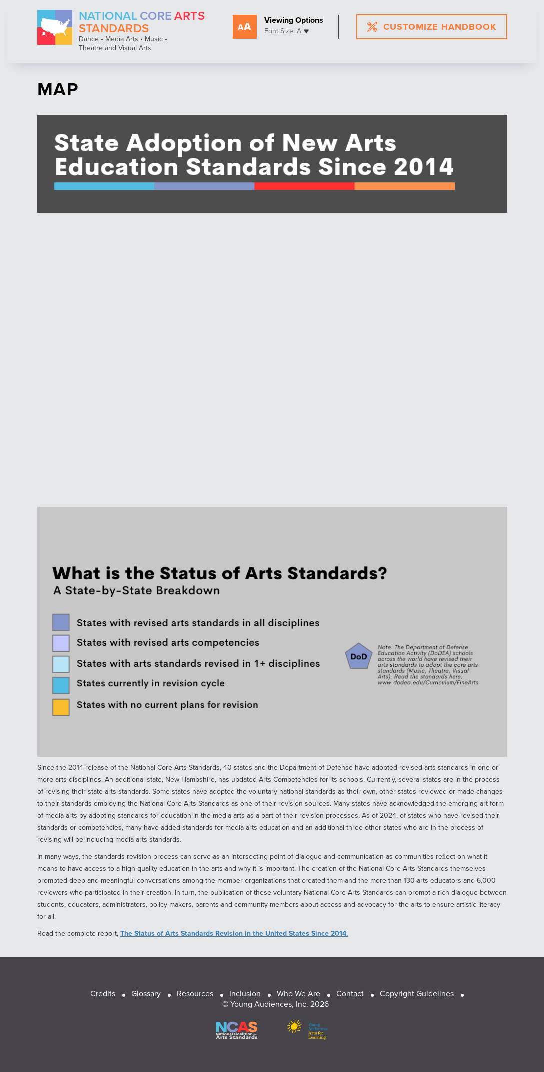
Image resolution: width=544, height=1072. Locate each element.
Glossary (146, 993)
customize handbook (431, 26)
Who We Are (298, 993)
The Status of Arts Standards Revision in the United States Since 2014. (234, 933)
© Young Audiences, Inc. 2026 (275, 1004)
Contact (350, 993)
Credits (102, 993)
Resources (195, 993)
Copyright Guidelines (417, 993)
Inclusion (245, 993)
